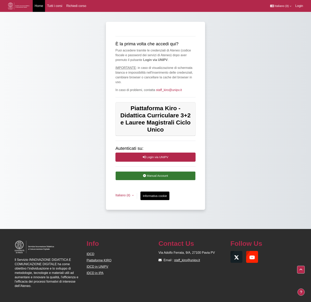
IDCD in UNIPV (97, 266)
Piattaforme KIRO (99, 260)
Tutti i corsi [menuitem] (54, 6)
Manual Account (155, 175)
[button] (281, 6)
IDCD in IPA (95, 273)
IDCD (90, 254)
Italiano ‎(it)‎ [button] (123, 195)
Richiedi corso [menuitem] (76, 6)
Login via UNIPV (155, 157)
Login (299, 6)
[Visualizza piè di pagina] (301, 292)
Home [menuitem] (39, 6)
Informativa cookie (155, 196)
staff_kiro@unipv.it (169, 90)
